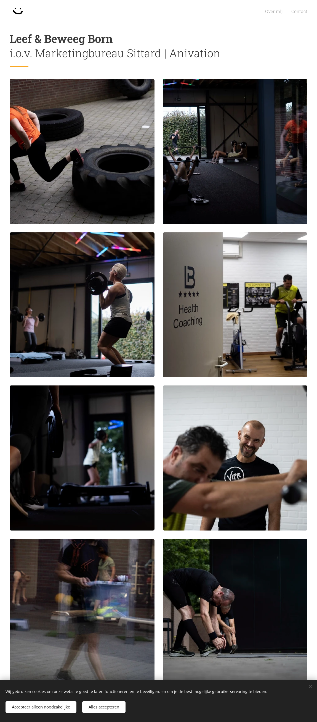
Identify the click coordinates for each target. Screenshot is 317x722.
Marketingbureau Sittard (98, 53)
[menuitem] (278, 11)
